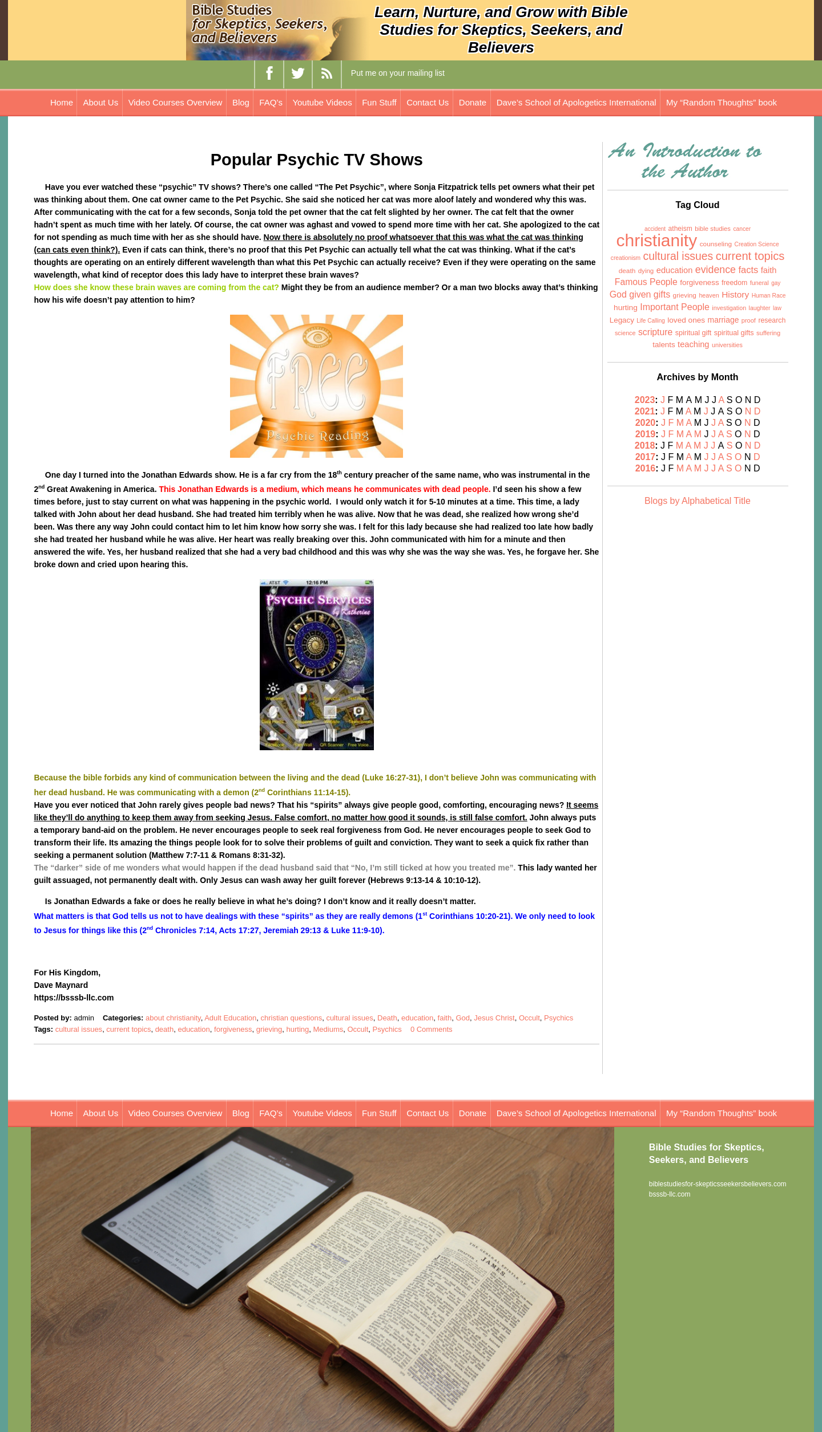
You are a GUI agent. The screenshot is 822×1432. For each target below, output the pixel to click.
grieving (269, 1029)
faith (445, 1018)
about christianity (173, 1018)
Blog (240, 102)
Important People (675, 307)
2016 (645, 468)
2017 (645, 457)
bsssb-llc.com (670, 1194)
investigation (729, 307)
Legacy (622, 320)
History (735, 294)
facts (748, 270)
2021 (645, 411)
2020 (645, 423)
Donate (472, 102)
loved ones (686, 320)
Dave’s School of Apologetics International (576, 102)
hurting (298, 1029)
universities (727, 344)
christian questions (291, 1018)
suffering (768, 332)
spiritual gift (693, 333)
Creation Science (757, 244)
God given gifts (640, 294)
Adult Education (230, 1018)
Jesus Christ (494, 1018)
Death (387, 1018)
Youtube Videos (322, 102)
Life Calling (650, 321)
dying (646, 270)
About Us (100, 102)
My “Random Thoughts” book (721, 102)
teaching (693, 344)
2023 (645, 400)
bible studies (713, 228)
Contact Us (427, 102)
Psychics (558, 1018)
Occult (529, 1018)
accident (655, 229)
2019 (645, 434)
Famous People (646, 282)
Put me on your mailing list (398, 73)
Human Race (769, 295)
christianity (657, 240)
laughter (760, 307)
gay (775, 283)
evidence (715, 269)
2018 (645, 445)
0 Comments (431, 1029)
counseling (716, 244)
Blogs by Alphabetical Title (697, 501)
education (417, 1018)
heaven (709, 295)
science (625, 332)
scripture (655, 332)
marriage (723, 319)
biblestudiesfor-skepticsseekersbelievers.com (718, 1184)
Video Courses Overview (175, 102)
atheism (680, 229)
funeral (759, 282)
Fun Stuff (379, 102)
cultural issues (349, 1018)
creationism (625, 258)
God (463, 1018)
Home (61, 102)
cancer (742, 229)
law (777, 308)
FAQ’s (271, 102)
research (771, 320)
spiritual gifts (734, 333)
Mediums (328, 1029)
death (164, 1029)
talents (663, 344)
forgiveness (233, 1029)
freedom (734, 283)
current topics (128, 1029)
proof (749, 320)
